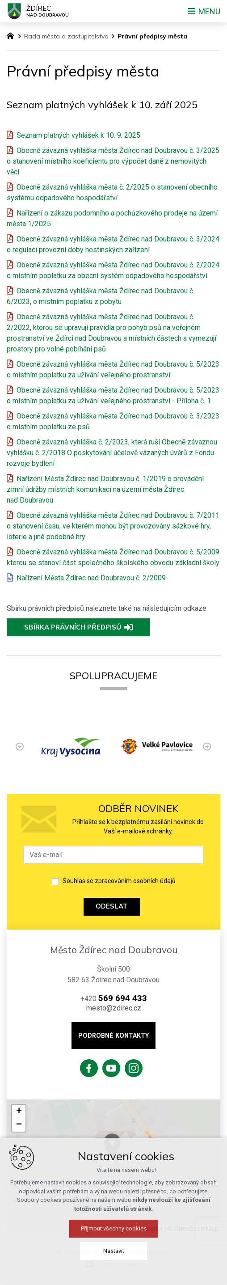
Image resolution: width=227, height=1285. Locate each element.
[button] (18, 1111)
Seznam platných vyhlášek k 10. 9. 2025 (78, 135)
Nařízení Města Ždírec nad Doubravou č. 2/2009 (91, 578)
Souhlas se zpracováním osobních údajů (119, 880)
